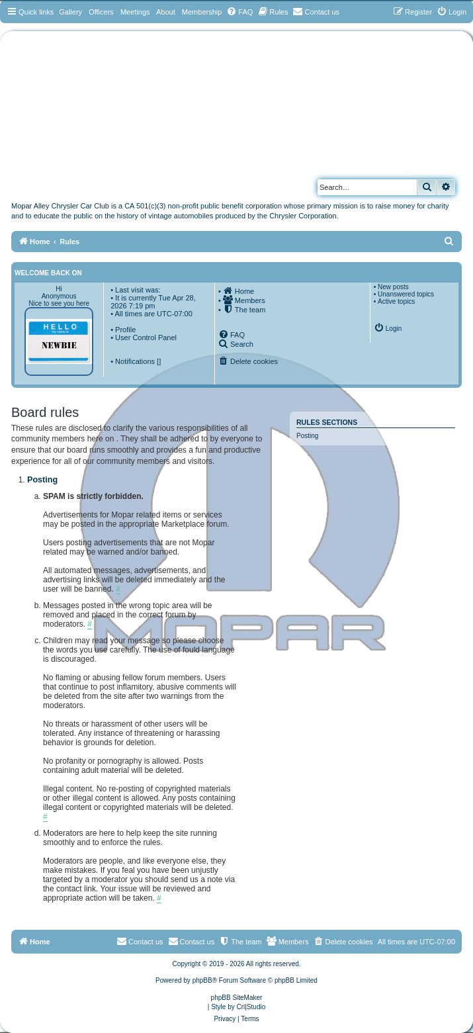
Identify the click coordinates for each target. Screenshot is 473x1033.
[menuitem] (239, 12)
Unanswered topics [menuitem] (406, 294)
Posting (307, 435)
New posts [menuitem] (393, 287)
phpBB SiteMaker (237, 997)
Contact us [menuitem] (191, 941)
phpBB (202, 980)
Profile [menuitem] (125, 330)
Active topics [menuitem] (396, 301)
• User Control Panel (143, 337)
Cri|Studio (251, 1007)
